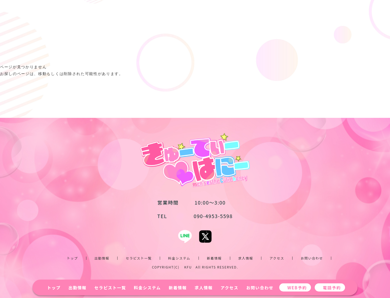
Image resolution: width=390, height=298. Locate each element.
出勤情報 (78, 287)
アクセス (229, 287)
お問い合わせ (259, 287)
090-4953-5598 (195, 216)
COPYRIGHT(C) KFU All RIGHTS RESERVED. (195, 267)
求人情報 (204, 287)
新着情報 (178, 287)
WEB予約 (297, 287)
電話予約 (332, 287)
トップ (54, 287)
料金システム (147, 287)
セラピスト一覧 (110, 287)
